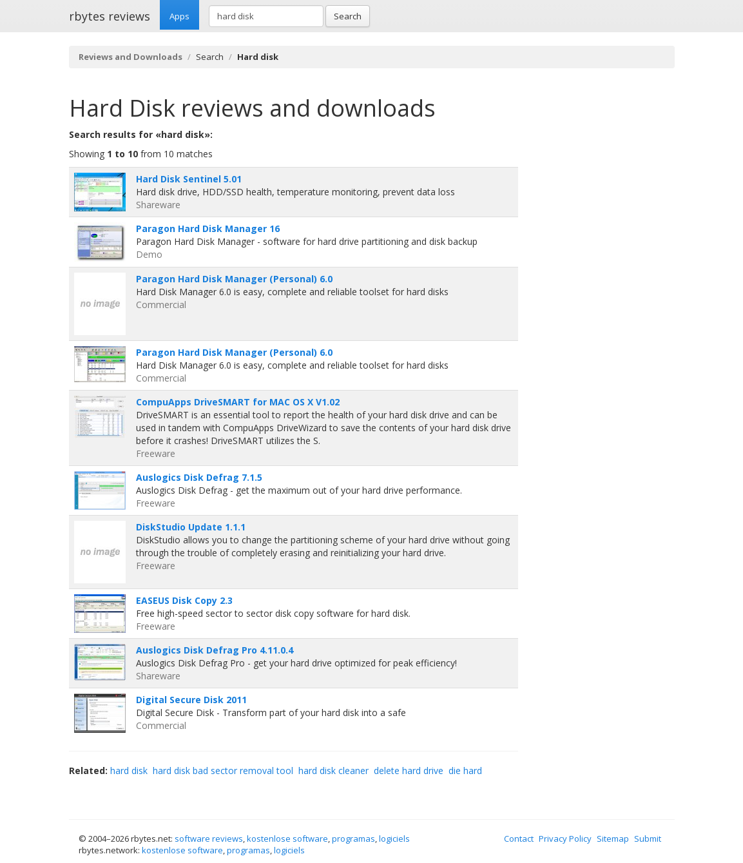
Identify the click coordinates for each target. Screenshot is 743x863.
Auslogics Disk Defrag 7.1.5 (199, 477)
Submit (647, 838)
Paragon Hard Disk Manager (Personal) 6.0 (234, 279)
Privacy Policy (565, 838)
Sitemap (613, 838)
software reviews (209, 838)
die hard (465, 770)
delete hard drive (408, 770)
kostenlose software (287, 838)
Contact (519, 838)
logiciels (394, 838)
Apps (179, 16)
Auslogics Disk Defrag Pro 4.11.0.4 (214, 650)
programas (353, 838)
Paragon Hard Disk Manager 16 (208, 228)
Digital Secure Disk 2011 (191, 699)
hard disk (129, 770)
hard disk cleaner (333, 770)
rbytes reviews (109, 16)
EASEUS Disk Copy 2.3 (184, 600)
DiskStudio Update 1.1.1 (191, 527)
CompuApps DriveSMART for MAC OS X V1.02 (238, 402)
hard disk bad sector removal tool (223, 770)
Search (348, 16)
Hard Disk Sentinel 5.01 (189, 179)
